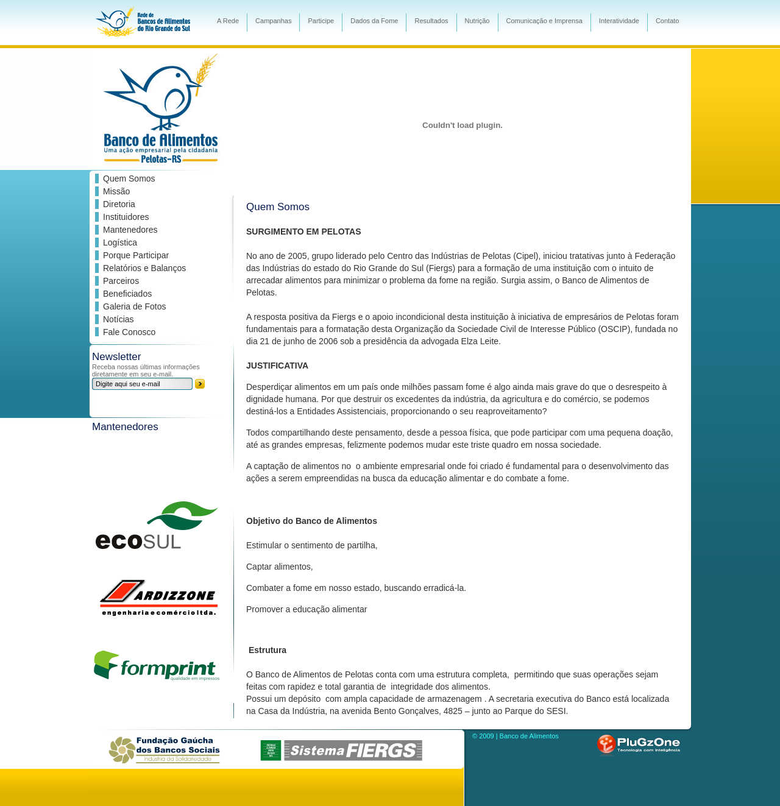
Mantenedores (130, 230)
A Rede (228, 20)
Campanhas (273, 20)
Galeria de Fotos (134, 306)
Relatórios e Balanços (144, 268)
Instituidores (126, 217)
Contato (667, 20)
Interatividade (619, 20)
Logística (120, 242)
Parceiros (121, 281)
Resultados (431, 20)
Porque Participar (136, 255)
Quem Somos (129, 178)
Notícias (118, 319)
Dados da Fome (374, 20)
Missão (116, 191)
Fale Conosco (129, 332)
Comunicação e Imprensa (544, 20)
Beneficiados (127, 294)
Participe (321, 20)
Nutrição (477, 20)
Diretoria (119, 204)
